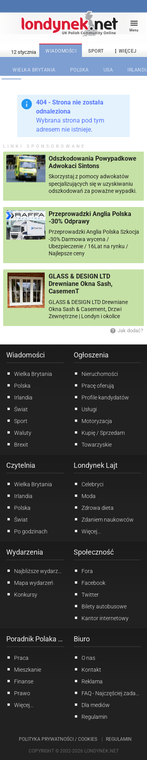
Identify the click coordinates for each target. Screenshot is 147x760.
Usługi (85, 409)
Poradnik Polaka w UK (35, 639)
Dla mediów (92, 704)
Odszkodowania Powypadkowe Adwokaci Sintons (92, 162)
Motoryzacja (93, 420)
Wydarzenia (24, 552)
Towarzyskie (93, 444)
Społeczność (94, 552)
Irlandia (19, 397)
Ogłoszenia (91, 355)
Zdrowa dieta (94, 507)
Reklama (88, 681)
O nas (84, 657)
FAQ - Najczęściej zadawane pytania (107, 693)
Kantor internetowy (101, 617)
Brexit (17, 444)
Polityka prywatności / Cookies (58, 739)
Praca (17, 657)
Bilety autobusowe (100, 606)
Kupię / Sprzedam (99, 432)
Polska (18, 385)
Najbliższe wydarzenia (35, 570)
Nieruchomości (96, 373)
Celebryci (88, 484)
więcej (125, 51)
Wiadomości (25, 355)
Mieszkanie (23, 669)
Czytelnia (20, 465)
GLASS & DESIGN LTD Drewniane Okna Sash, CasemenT (81, 284)
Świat (17, 409)
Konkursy (21, 594)
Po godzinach (26, 531)
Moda (85, 495)
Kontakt (87, 669)
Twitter (86, 594)
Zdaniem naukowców (104, 519)
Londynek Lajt (96, 465)
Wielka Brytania (29, 373)
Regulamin (90, 716)
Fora (83, 570)
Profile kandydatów (101, 397)
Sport (16, 420)
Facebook (89, 582)
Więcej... (87, 531)
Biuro (82, 639)
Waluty (18, 432)
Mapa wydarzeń (29, 582)
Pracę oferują (94, 385)
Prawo (18, 693)
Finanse (19, 681)
